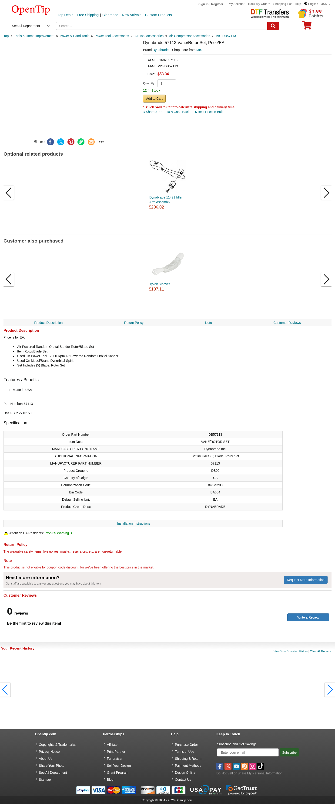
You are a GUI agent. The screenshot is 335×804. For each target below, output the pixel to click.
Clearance (110, 15)
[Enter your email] (248, 752)
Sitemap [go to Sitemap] (45, 779)
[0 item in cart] (307, 27)
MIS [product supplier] (199, 50)
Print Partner (116, 751)
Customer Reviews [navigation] (287, 323)
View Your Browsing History (291, 651)
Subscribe (289, 752)
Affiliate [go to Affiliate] (112, 744)
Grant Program (118, 772)
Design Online (185, 772)
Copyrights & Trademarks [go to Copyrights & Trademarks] (57, 744)
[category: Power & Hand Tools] (74, 36)
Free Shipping (88, 15)
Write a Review (308, 617)
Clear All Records (321, 651)
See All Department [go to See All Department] (53, 772)
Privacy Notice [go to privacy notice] (49, 751)
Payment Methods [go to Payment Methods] (188, 765)
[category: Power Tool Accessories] (112, 36)
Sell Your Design (119, 765)
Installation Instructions (133, 523)
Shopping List (282, 4)
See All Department (26, 26)
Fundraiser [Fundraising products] (115, 758)
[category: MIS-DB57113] (225, 36)
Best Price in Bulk (209, 112)
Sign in (203, 4)
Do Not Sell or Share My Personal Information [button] (249, 773)
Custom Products (158, 15)
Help (298, 4)
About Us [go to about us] (45, 758)
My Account (237, 4)
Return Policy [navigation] (134, 323)
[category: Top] (6, 36)
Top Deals (65, 15)
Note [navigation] (208, 323)
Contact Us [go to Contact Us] (183, 779)
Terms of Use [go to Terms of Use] (184, 751)
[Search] (273, 26)
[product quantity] (166, 83)
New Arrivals (131, 15)
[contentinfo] (30, 9)
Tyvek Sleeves (159, 284)
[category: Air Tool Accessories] (149, 36)
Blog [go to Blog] (110, 779)
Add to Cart (154, 98)
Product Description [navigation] (48, 323)
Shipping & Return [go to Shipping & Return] (188, 758)
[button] (317, 4)
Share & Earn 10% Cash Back (166, 112)
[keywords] (162, 26)
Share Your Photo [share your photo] (51, 765)
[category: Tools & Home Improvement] (34, 36)
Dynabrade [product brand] (161, 50)
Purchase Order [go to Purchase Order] (186, 744)
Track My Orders (259, 4)
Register (217, 4)
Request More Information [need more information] (306, 580)
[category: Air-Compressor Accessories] (189, 36)
